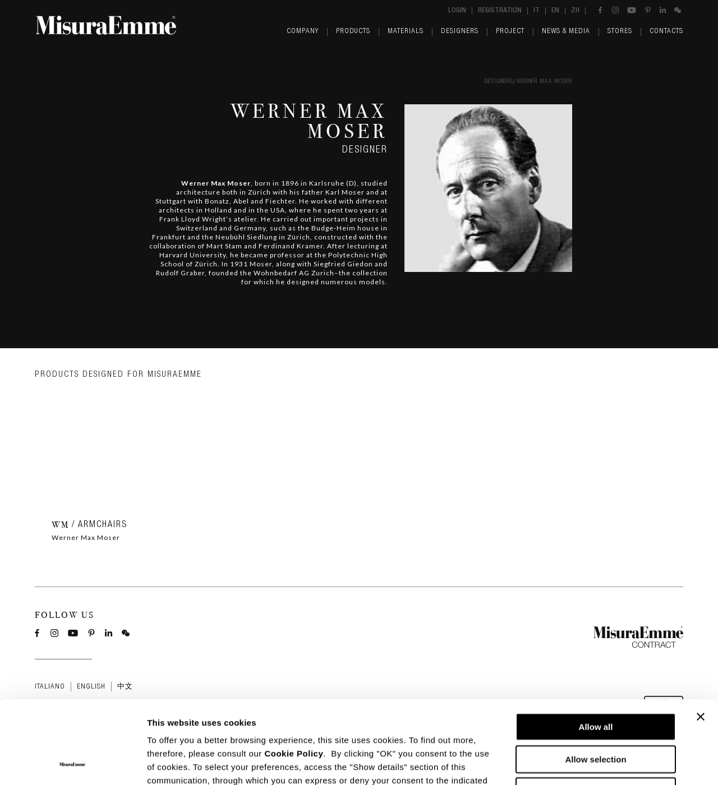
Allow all (596, 649)
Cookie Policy (293, 676)
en (555, 11)
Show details (589, 763)
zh (575, 11)
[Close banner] (701, 639)
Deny (596, 713)
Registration (500, 11)
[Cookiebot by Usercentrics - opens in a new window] (73, 763)
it (536, 11)
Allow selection (595, 681)
